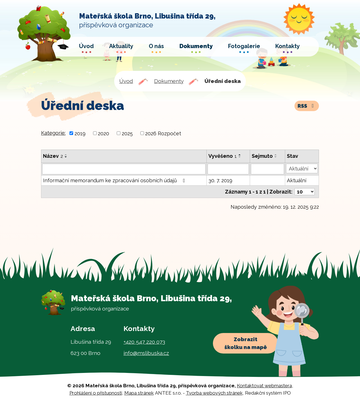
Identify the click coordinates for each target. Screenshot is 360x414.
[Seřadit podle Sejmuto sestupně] (276, 157)
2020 (103, 133)
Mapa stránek (139, 393)
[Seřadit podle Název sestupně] (66, 157)
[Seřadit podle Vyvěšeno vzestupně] (240, 155)
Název (53, 156)
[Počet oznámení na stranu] (304, 191)
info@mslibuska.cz (146, 353)
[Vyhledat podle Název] (124, 169)
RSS (307, 106)
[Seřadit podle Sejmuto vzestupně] (276, 155)
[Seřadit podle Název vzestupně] (66, 155)
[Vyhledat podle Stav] (302, 168)
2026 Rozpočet (163, 133)
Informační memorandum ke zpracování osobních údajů (115, 180)
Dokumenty (168, 81)
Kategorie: (53, 133)
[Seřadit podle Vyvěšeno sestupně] (240, 157)
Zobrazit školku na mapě (245, 343)
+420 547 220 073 (144, 342)
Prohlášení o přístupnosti (95, 393)
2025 (127, 133)
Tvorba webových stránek (214, 393)
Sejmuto (262, 156)
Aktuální (296, 180)
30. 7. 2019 (220, 180)
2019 (80, 133)
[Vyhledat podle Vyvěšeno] (228, 169)
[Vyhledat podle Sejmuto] (267, 169)
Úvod (126, 81)
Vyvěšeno (222, 156)
